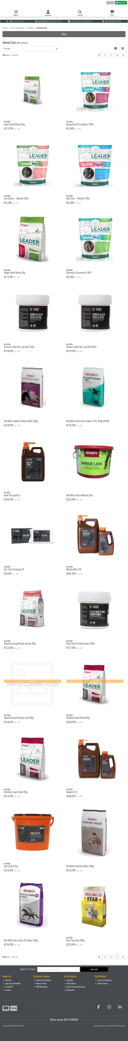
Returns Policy (40, 983)
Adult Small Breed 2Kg (14, 124)
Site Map (69, 980)
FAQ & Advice (70, 983)
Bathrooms (70, 990)
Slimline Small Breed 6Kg (78, 717)
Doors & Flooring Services (75, 986)
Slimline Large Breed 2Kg (15, 792)
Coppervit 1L (71, 792)
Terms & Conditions (103, 980)
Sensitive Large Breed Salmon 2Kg (19, 643)
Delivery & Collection (42, 980)
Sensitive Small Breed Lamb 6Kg (19, 717)
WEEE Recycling (40, 986)
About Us (7, 980)
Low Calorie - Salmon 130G (16, 198)
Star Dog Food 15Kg (75, 940)
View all (15, 55)
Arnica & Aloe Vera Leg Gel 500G (81, 347)
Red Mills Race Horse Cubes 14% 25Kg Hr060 (87, 421)
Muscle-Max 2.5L (73, 569)
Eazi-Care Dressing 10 (14, 569)
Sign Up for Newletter (12, 983)
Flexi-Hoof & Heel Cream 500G (80, 643)
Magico (102, 1025)
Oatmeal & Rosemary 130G (78, 272)
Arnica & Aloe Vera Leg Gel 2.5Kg (19, 347)
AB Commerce (120, 1025)
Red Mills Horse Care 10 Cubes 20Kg (21, 940)
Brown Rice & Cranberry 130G (79, 124)
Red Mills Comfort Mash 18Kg (80, 866)
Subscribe (94, 969)
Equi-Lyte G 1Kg (11, 866)
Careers (7, 990)
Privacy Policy (101, 983)
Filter (64, 34)
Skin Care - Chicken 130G (78, 198)
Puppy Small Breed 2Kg (14, 272)
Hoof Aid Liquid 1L (12, 495)
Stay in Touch (27, 969)
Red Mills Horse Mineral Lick (79, 495)
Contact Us (8, 986)
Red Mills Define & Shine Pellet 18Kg (21, 421)
